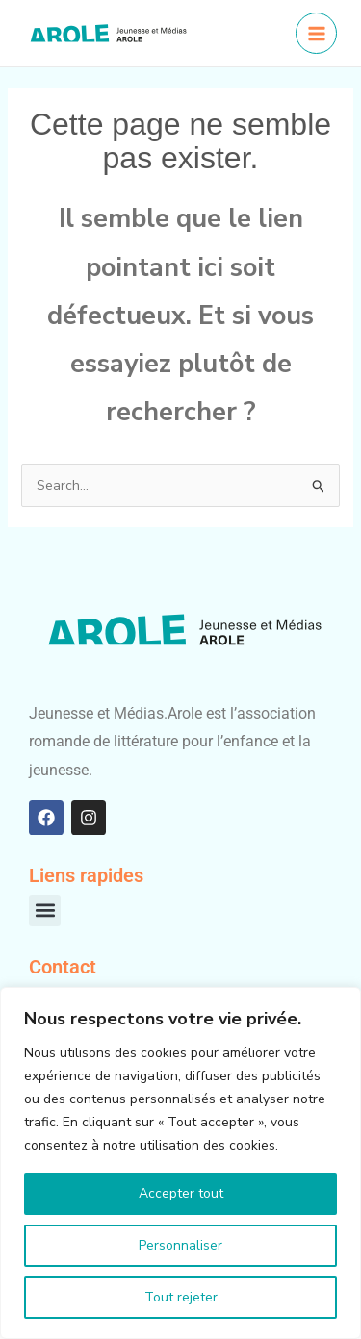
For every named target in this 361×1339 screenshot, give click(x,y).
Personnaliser (180, 1245)
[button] (45, 910)
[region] (180, 1163)
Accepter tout (181, 1193)
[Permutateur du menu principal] (316, 33)
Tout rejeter (181, 1297)
